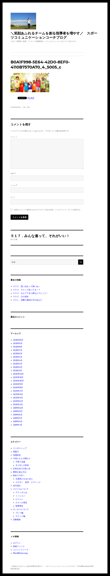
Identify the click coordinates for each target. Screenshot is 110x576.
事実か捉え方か (20, 472)
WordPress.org (20, 553)
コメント (14, 137)
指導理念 (19, 506)
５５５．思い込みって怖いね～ (26, 286)
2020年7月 (18, 391)
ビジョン (19, 499)
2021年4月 (17, 360)
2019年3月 (17, 425)
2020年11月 (18, 377)
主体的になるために (24, 479)
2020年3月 (18, 404)
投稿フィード (19, 546)
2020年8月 (18, 387)
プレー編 (19, 512)
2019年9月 (17, 411)
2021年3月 (17, 363)
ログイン (17, 543)
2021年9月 (17, 343)
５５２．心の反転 (21, 296)
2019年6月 (17, 414)
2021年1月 (17, 370)
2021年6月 (17, 353)
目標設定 (17, 455)
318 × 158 (26, 107)
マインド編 (20, 516)
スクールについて (21, 489)
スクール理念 (21, 502)
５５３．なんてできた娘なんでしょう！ (30, 293)
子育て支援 (20, 462)
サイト (13, 197)
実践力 (16, 451)
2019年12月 (18, 408)
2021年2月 (17, 367)
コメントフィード (21, 549)
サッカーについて (21, 509)
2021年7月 (17, 350)
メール (14, 185)
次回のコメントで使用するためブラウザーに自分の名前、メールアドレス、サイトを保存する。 (48, 210)
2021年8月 (17, 346)
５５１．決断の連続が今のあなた (27, 300)
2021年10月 (18, 340)
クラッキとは (21, 492)
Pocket (30, 98)
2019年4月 (17, 421)
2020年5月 (18, 397)
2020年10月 (18, 380)
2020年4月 (18, 401)
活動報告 (17, 519)
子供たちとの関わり (22, 458)
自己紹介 (17, 485)
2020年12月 (18, 374)
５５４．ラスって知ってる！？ (26, 289)
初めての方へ (19, 475)
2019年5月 (17, 418)
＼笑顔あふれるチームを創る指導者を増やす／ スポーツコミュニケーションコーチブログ (54, 35)
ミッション (20, 496)
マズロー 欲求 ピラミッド (28, 482)
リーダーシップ (20, 448)
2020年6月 (18, 394)
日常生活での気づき (22, 468)
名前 (13, 173)
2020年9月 (18, 384)
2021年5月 (17, 357)
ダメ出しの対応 (22, 465)
